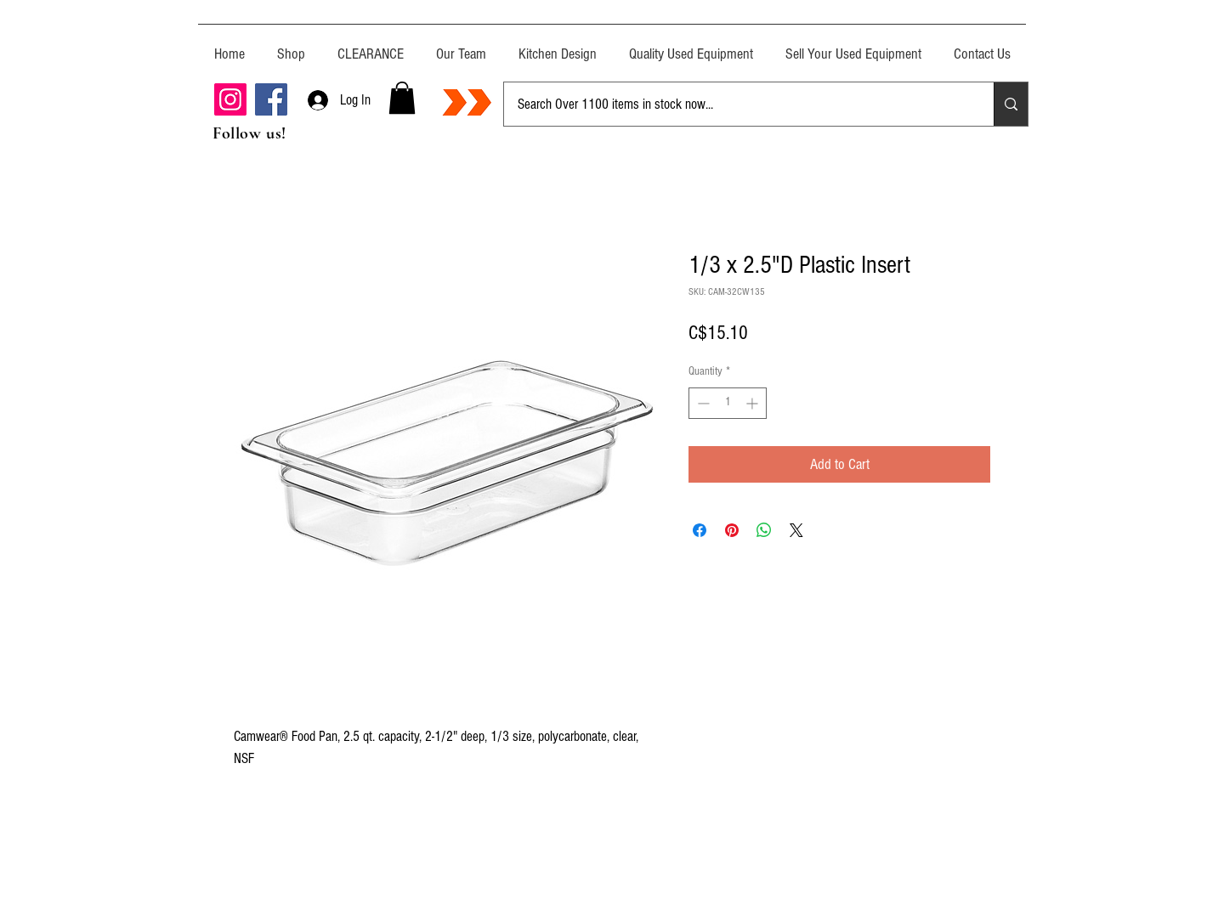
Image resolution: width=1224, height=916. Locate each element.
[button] (402, 98)
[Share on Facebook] (699, 530)
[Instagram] (230, 99)
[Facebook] (271, 99)
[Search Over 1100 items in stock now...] (736, 104)
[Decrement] (701, 403)
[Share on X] (796, 530)
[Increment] (753, 403)
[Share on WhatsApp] (764, 530)
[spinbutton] (727, 403)
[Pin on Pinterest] (732, 530)
